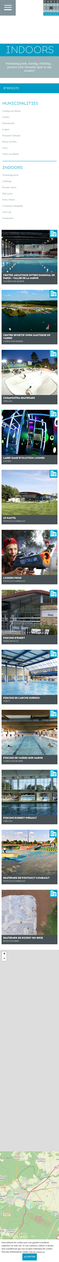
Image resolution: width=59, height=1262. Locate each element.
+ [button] (4, 954)
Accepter (29, 1257)
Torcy (5, 148)
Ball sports (7, 193)
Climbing (6, 181)
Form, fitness (8, 199)
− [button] (4, 958)
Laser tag (6, 212)
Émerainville (8, 123)
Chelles (5, 117)
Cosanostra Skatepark (12, 206)
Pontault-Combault (11, 135)
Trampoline (7, 218)
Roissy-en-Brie (9, 141)
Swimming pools (10, 175)
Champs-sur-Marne (11, 111)
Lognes (5, 129)
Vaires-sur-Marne (10, 154)
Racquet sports (9, 187)
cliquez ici (40, 1252)
